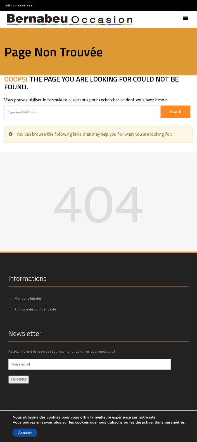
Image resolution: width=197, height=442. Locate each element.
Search (175, 111)
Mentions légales (28, 298)
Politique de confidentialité (35, 309)
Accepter (25, 433)
